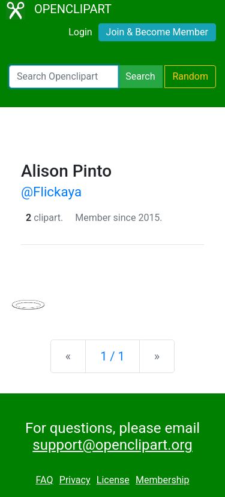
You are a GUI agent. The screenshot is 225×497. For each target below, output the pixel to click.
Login (80, 32)
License (113, 480)
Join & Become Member (157, 32)
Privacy (75, 480)
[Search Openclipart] (63, 76)
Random (190, 76)
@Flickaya (51, 191)
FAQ (44, 480)
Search (140, 76)
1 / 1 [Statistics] (112, 356)
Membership (162, 480)
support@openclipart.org (112, 445)
